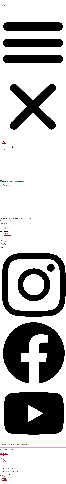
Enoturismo (4, 5)
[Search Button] (9, 474)
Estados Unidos (6, 227)
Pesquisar (2, 148)
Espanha (5, 226)
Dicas (3, 7)
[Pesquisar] (13, 147)
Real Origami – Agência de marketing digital (13, 472)
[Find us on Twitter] (0, 482)
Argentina (5, 224)
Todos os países (4, 223)
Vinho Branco (6, 234)
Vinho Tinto (6, 236)
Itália (4, 229)
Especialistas (4, 6)
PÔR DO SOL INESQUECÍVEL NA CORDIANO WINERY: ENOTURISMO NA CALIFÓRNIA (13, 181)
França (5, 228)
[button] (33, 75)
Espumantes (6, 233)
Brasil (4, 225)
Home (3, 4)
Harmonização (4, 232)
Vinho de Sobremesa (7, 235)
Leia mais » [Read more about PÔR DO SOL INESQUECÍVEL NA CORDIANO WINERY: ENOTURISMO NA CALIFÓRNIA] (2, 184)
